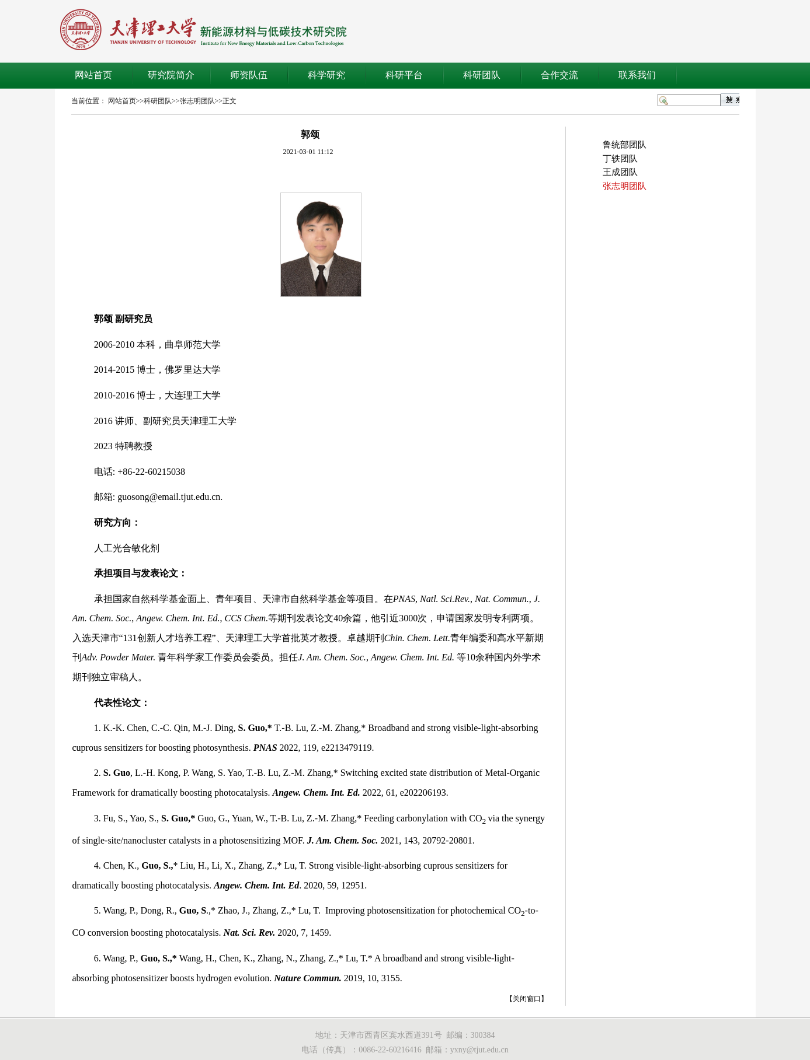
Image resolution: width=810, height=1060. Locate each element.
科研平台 (404, 75)
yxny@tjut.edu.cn (479, 1049)
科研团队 (481, 75)
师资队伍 (248, 75)
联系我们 (637, 75)
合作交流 (559, 75)
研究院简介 (171, 75)
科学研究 (326, 75)
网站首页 (93, 75)
